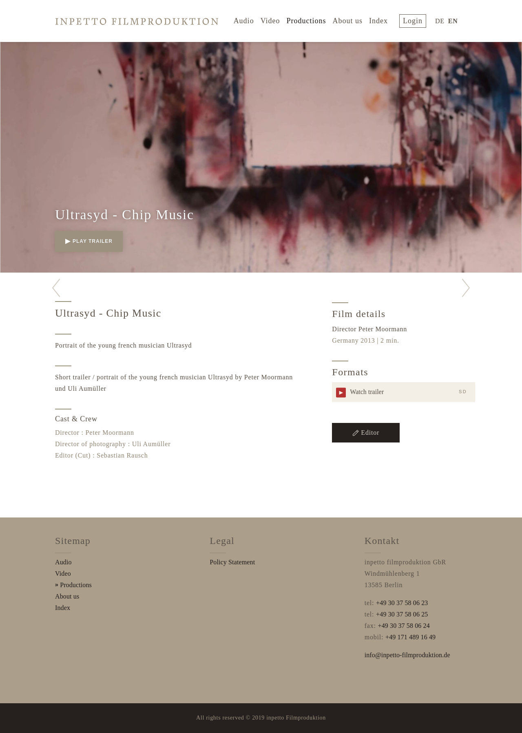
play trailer (89, 241)
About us (352, 19)
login (415, 19)
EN (453, 19)
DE (440, 19)
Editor (365, 432)
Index (382, 19)
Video (274, 19)
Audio (248, 19)
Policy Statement (232, 562)
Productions (310, 19)
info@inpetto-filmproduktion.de (407, 655)
